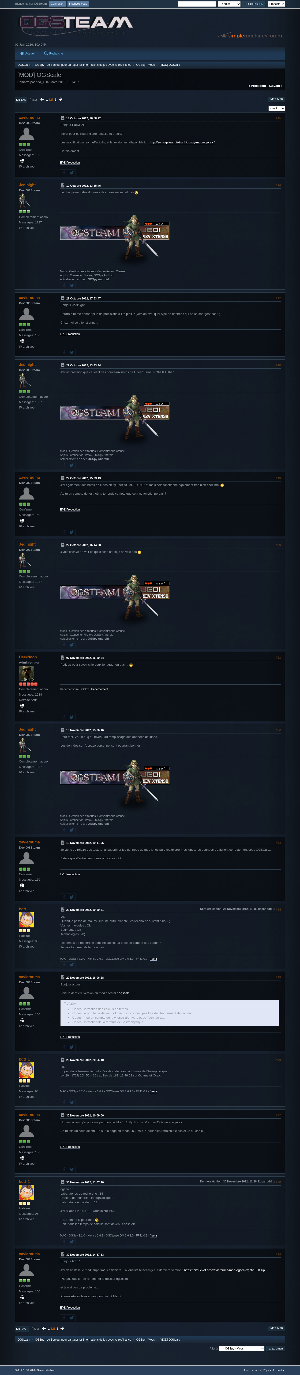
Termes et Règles (261, 1370)
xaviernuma (29, 118)
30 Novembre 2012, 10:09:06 (85, 1115)
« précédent (257, 86)
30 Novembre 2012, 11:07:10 (85, 1182)
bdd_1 (24, 909)
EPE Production (70, 162)
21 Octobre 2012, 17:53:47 (83, 298)
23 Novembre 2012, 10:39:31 (85, 910)
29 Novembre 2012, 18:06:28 (85, 977)
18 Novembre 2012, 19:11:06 (85, 843)
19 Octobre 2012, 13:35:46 (83, 185)
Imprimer (276, 99)
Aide (246, 1370)
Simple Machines (46, 1370)
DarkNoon (28, 657)
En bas (21, 99)
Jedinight (27, 185)
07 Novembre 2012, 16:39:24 (85, 658)
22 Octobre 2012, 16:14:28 (83, 545)
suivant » (276, 86)
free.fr (153, 958)
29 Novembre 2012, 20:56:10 (85, 1060)
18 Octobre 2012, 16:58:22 (83, 118)
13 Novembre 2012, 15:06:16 (85, 730)
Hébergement (99, 689)
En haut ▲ (279, 1370)
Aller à (214, 1348)
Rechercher (54, 53)
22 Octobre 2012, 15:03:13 (83, 478)
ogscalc (124, 993)
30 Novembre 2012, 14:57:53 (85, 1254)
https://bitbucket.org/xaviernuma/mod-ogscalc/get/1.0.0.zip (224, 1270)
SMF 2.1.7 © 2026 (25, 1370)
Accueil (27, 53)
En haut (22, 1328)
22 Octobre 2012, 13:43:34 (83, 365)
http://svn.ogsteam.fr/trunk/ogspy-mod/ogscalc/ (182, 142)
